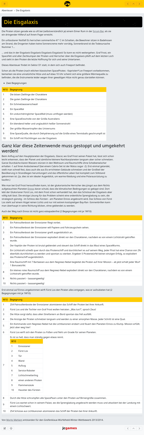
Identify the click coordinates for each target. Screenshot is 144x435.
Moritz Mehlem (14, 419)
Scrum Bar (98, 31)
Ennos (31, 188)
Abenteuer (7, 10)
